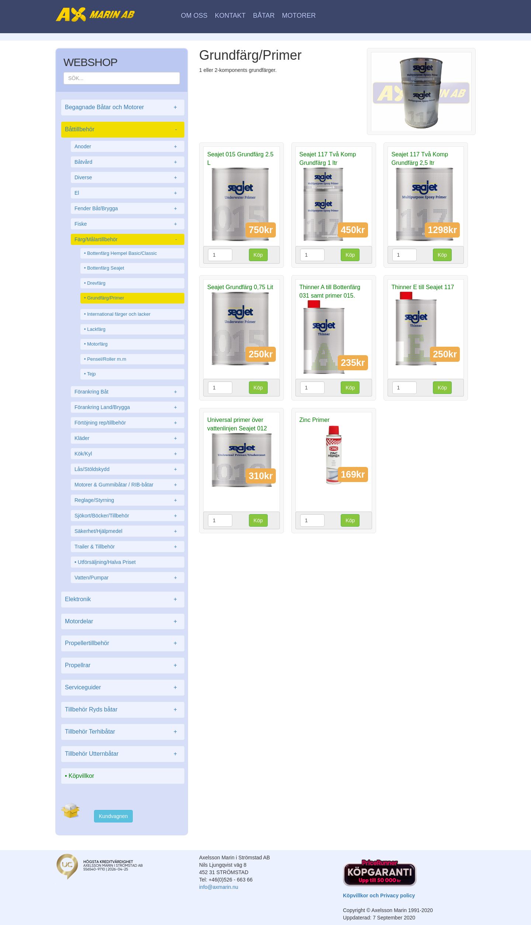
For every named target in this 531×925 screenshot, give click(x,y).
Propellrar (123, 665)
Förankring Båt (127, 391)
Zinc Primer (314, 420)
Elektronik (123, 599)
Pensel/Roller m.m (106, 359)
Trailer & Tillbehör (127, 546)
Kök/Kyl (127, 453)
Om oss (194, 15)
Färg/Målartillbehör (127, 239)
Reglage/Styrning (127, 500)
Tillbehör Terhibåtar (123, 732)
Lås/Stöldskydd (127, 469)
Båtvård (127, 162)
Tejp (91, 374)
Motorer (299, 15)
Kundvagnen (113, 816)
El (127, 193)
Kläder (127, 438)
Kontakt (230, 15)
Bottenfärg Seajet (105, 268)
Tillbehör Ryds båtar (123, 710)
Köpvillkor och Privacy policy (379, 895)
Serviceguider (123, 687)
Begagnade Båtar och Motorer (123, 107)
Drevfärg (96, 283)
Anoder (127, 146)
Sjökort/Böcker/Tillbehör (127, 515)
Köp (258, 255)
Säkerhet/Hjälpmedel (127, 531)
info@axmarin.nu (218, 887)
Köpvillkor (81, 776)
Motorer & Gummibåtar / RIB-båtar (127, 484)
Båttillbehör (123, 129)
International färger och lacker (118, 314)
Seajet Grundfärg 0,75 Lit (240, 287)
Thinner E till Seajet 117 (423, 287)
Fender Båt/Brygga (127, 208)
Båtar (264, 15)
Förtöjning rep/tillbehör (127, 422)
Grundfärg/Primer (105, 298)
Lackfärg (96, 329)
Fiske (127, 224)
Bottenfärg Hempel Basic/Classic (122, 253)
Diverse (127, 177)
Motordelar (123, 621)
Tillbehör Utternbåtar (123, 754)
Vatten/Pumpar (127, 577)
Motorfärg (97, 344)
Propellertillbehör (123, 643)
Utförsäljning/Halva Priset (107, 562)
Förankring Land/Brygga (127, 407)
